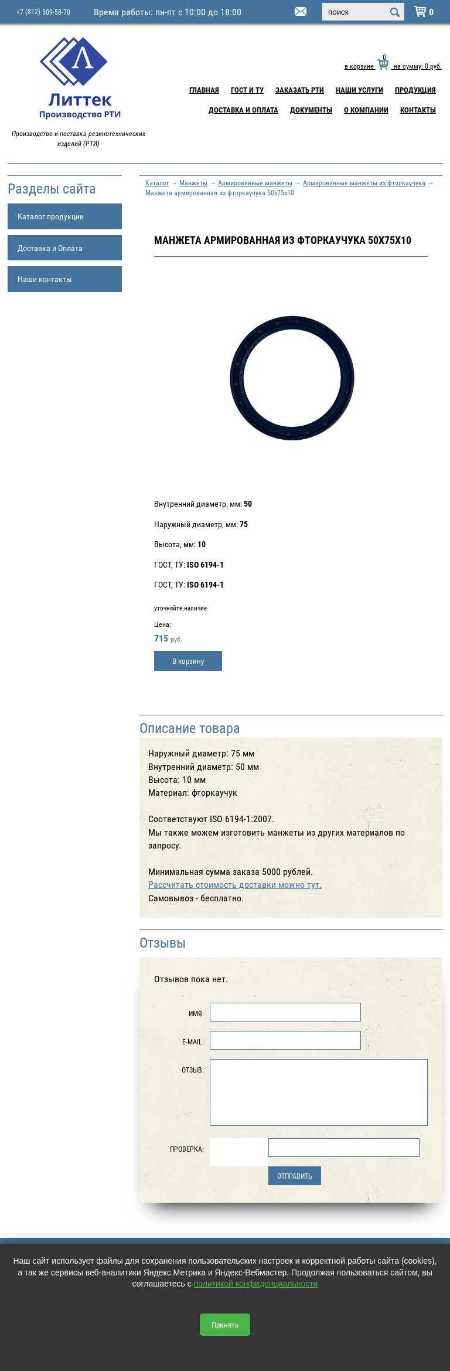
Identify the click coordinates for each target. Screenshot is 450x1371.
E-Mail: (193, 1041)
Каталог (157, 182)
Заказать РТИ (299, 89)
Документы (311, 109)
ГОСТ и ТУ (247, 89)
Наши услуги (359, 89)
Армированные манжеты (255, 182)
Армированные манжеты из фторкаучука (364, 182)
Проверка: (187, 1148)
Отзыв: (193, 1069)
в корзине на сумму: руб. (393, 65)
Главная (204, 89)
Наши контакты (45, 278)
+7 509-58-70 (43, 11)
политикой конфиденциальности (256, 1283)
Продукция (415, 89)
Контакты (418, 109)
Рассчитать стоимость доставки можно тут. (235, 884)
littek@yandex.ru (285, 12)
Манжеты (193, 182)
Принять (225, 1324)
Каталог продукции (51, 216)
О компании (366, 109)
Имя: (196, 1013)
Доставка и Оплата (243, 109)
